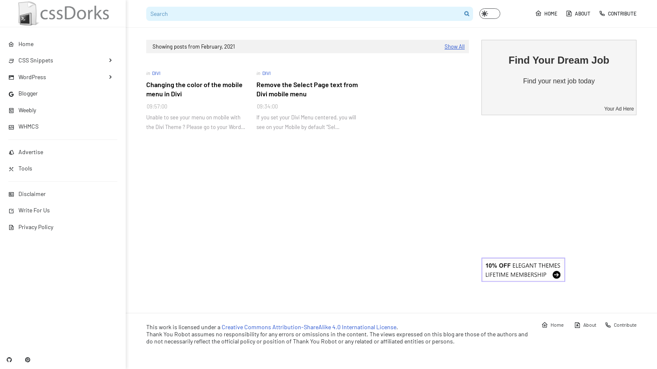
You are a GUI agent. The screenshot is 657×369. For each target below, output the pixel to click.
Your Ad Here (619, 109)
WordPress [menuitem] (27, 76)
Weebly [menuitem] (22, 110)
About (578, 13)
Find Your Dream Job (559, 60)
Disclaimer (27, 193)
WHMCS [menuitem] (23, 126)
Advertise (25, 151)
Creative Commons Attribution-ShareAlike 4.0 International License (309, 326)
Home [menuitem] (21, 43)
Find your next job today (559, 81)
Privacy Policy (30, 226)
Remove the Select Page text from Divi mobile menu (307, 89)
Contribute (617, 13)
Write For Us (29, 210)
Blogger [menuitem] (23, 93)
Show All (455, 46)
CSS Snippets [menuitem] (30, 60)
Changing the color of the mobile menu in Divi (194, 89)
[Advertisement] (558, 186)
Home (546, 13)
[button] (489, 13)
